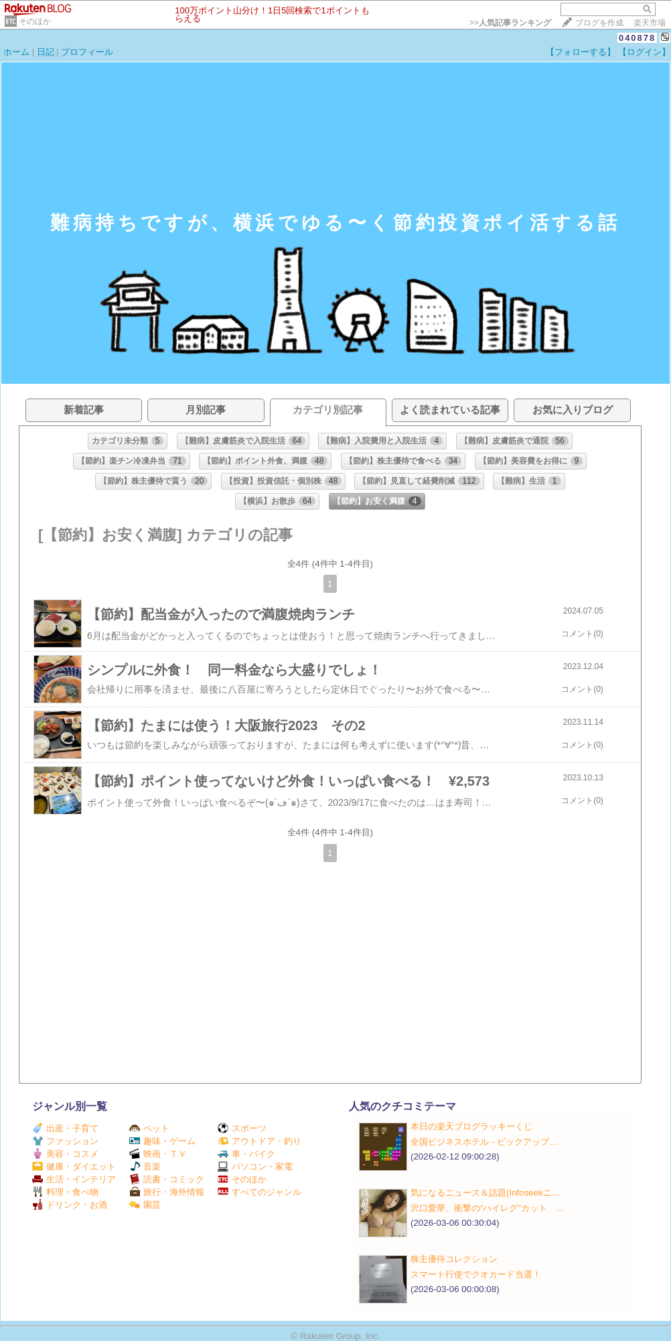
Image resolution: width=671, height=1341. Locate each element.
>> (510, 22)
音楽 (145, 1166)
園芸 (145, 1205)
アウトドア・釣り (259, 1141)
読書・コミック (166, 1179)
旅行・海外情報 (166, 1192)
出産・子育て (65, 1128)
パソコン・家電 (255, 1166)
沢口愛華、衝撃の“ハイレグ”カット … (488, 1208)
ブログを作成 (599, 22)
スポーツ (242, 1128)
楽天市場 (649, 22)
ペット (149, 1128)
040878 (637, 38)
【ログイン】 (644, 52)
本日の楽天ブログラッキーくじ (471, 1126)
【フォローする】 (580, 52)
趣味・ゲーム (162, 1141)
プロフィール (87, 52)
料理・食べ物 (65, 1192)
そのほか (35, 21)
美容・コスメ (65, 1154)
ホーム (16, 52)
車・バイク (246, 1154)
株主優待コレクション (454, 1259)
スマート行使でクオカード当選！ (476, 1274)
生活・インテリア (74, 1179)
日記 (45, 52)
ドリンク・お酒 (69, 1205)
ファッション (65, 1141)
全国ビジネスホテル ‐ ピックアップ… (484, 1142)
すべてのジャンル (259, 1192)
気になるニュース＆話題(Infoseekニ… (486, 1193)
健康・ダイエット (74, 1166)
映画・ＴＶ (158, 1154)
